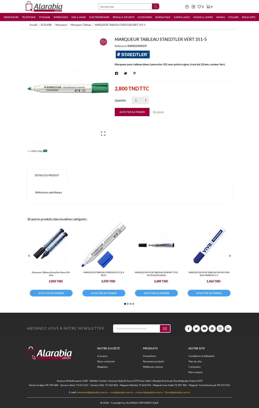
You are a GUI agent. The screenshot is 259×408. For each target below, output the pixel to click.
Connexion (194, 366)
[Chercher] (128, 6)
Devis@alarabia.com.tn (177, 392)
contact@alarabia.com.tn (149, 392)
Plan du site (195, 361)
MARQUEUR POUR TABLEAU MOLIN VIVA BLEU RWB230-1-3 (209, 274)
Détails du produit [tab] (47, 175)
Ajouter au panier (132, 111)
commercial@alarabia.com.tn (92, 392)
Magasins (102, 366)
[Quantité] (140, 100)
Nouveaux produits (153, 361)
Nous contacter (106, 361)
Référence (121, 45)
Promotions (149, 355)
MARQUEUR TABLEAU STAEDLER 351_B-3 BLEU (103, 274)
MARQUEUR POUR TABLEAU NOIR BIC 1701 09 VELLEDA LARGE (156, 274)
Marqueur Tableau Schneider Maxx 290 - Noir (51, 274)
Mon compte (195, 372)
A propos (102, 355)
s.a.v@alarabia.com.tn (121, 392)
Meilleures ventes (153, 366)
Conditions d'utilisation (201, 355)
